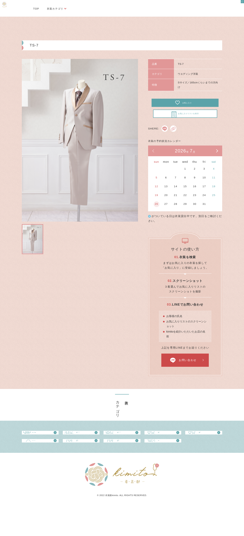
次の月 (216, 160)
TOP (36, 8)
